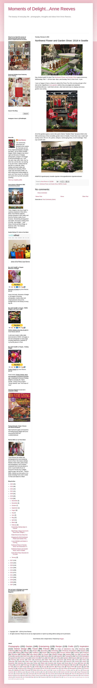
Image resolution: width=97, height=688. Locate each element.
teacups (71, 675)
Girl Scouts (45, 668)
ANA (52, 656)
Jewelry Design (57, 654)
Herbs (28, 663)
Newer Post (39, 196)
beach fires (58, 677)
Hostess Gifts (60, 666)
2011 (11, 575)
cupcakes (17, 656)
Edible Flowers (49, 659)
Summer (22, 659)
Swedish (24, 666)
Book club (83, 663)
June (13, 515)
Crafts (70, 646)
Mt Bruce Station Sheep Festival (35, 675)
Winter (35, 670)
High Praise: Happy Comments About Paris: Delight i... (19, 531)
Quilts (85, 666)
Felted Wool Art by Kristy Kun (19, 535)
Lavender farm (55, 668)
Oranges (43, 673)
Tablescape (11, 661)
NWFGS (60, 184)
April (13, 520)
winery (44, 672)
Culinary (76, 652)
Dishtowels (38, 659)
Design (20, 651)
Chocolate (83, 654)
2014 (11, 567)
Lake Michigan (37, 656)
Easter (44, 652)
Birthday (69, 659)
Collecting (11, 651)
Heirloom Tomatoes (66, 670)
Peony (43, 658)
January (14, 557)
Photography (14, 646)
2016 (11, 563)
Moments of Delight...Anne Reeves (41, 8)
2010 (11, 577)
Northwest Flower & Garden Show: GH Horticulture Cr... (19, 545)
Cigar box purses (84, 658)
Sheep (46, 675)
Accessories (60, 659)
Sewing (68, 654)
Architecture (20, 668)
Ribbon (43, 663)
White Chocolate (26, 670)
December (15, 500)
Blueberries (11, 663)
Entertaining (44, 646)
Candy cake (74, 677)
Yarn (17, 672)
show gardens (53, 85)
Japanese (59, 656)
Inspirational (45, 661)
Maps (32, 677)
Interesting (54, 651)
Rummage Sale (28, 665)
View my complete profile (15, 180)
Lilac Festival (25, 677)
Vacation (59, 663)
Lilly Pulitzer (64, 668)
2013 (11, 570)
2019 (11, 496)
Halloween (51, 666)
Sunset (77, 661)
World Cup (51, 677)
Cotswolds (17, 677)
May (13, 517)
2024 (11, 484)
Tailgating (67, 673)
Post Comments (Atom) (49, 199)
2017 (11, 560)
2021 (11, 491)
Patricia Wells (70, 666)
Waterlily (16, 670)
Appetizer (65, 658)
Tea (28, 651)
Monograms (73, 668)
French (77, 656)
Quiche (9, 679)
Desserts (14, 654)
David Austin (26, 656)
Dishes (55, 665)
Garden (29, 646)
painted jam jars (83, 673)
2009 (11, 579)
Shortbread (59, 673)
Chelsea (48, 670)
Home (62, 196)
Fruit (37, 661)
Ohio (38, 673)
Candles (36, 666)
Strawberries (11, 668)
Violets (52, 675)
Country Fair (55, 670)
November (15, 503)
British (23, 675)
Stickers (85, 670)
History (74, 665)
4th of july (74, 663)
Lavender (18, 665)
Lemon (54, 661)
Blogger (61, 638)
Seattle (65, 184)
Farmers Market (65, 652)
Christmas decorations (69, 651)
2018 (11, 498)
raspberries (64, 675)
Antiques (86, 652)
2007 (11, 584)
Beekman (10, 675)
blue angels (23, 672)
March (13, 522)
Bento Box (17, 675)
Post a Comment (42, 193)
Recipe (59, 646)
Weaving (15, 679)
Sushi (37, 677)
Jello (74, 670)
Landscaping (31, 673)
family (66, 663)
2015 (11, 565)
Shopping (53, 652)
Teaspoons (43, 677)
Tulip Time (74, 673)
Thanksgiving (68, 656)
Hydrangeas (85, 656)
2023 (11, 486)
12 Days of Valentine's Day (64, 649)
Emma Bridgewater (64, 665)
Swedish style (63, 672)
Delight (26, 652)
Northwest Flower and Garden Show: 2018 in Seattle (19, 549)
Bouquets (74, 658)
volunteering (37, 672)
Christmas (82, 649)
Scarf (57, 672)
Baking (18, 652)
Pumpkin (78, 666)
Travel (35, 649)
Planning (13, 659)
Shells (49, 658)
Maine (61, 661)
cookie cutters (29, 661)
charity (84, 661)
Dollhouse (20, 663)
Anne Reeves (22, 140)
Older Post (85, 196)
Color (75, 654)
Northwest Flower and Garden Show (66, 77)
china (30, 666)
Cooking (28, 668)
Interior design (20, 649)
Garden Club (34, 658)
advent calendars (45, 665)
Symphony (11, 672)
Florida (10, 656)
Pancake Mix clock (83, 677)
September (15, 508)
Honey (84, 659)
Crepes (24, 673)
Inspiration (84, 646)
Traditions (35, 652)
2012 (11, 572)
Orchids (35, 663)
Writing (20, 661)
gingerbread (14, 658)
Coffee (29, 659)
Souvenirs (50, 663)
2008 (11, 582)
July (13, 513)
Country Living (24, 658)
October (14, 505)
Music (80, 668)
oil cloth (58, 675)
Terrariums (72, 672)
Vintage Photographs (82, 672)
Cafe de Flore (66, 677)
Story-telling (57, 658)
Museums (69, 661)
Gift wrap (43, 666)
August (14, 510)
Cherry (77, 659)
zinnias (77, 675)
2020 (11, 493)
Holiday (23, 654)
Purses (18, 666)
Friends (46, 649)
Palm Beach (34, 654)
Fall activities (36, 668)
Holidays (80, 665)
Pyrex (79, 670)
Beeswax (41, 670)
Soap (36, 665)
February (14, 525)
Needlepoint (51, 672)
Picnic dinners (51, 673)
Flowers (83, 651)
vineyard (20, 679)
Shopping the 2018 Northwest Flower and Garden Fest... (19, 538)
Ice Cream (44, 654)
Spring (10, 652)
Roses (35, 651)
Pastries (46, 656)
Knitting (10, 665)
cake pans (10, 673)
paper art (30, 672)
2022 (11, 489)
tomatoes (18, 673)
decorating (44, 651)
